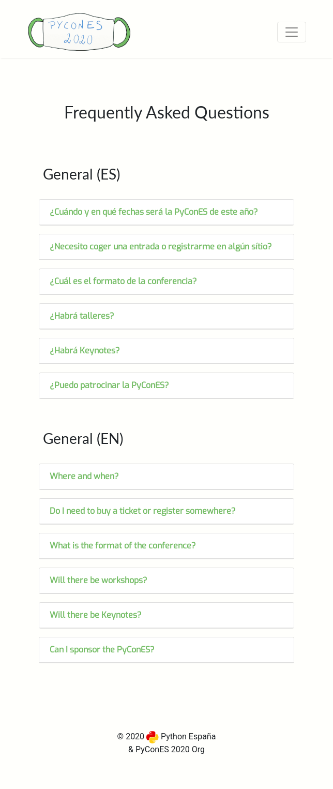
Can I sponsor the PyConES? (102, 649)
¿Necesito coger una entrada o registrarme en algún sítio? (161, 246)
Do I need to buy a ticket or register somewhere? (143, 510)
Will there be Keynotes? (96, 614)
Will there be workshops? (98, 580)
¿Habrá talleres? (82, 315)
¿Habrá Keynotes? (85, 350)
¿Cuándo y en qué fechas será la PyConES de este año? (154, 211)
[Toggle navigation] (291, 32)
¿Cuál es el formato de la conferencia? (123, 281)
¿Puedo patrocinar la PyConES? (109, 385)
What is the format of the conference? (123, 545)
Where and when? (84, 476)
